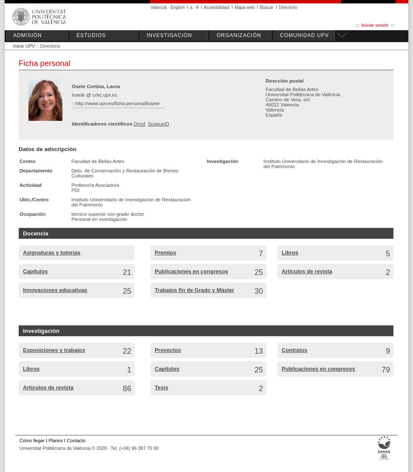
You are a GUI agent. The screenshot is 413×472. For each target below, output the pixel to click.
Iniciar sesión (375, 25)
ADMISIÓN (27, 35)
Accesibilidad (216, 7)
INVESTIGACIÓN (169, 35)
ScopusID (158, 123)
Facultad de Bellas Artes (97, 161)
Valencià (158, 7)
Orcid (139, 123)
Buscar (267, 7)
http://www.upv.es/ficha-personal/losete (117, 103)
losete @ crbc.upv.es (94, 94)
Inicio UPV (24, 46)
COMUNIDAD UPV (304, 35)
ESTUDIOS (91, 35)
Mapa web (245, 7)
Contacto (76, 440)
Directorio (288, 7)
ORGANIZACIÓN (239, 35)
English (177, 7)
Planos (55, 440)
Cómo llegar (32, 440)
